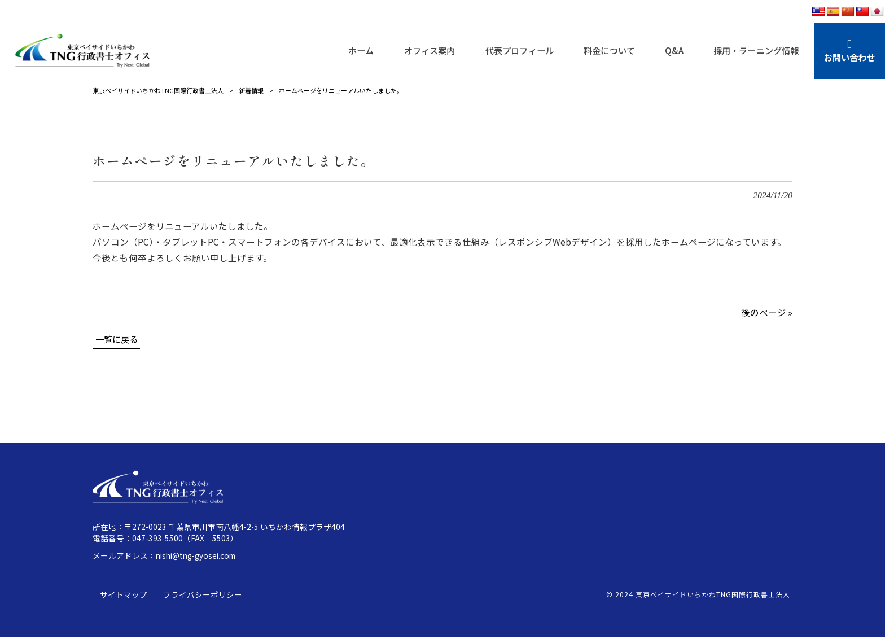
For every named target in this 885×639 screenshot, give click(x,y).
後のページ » (766, 312)
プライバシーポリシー (202, 596)
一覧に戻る (118, 339)
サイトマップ (123, 596)
